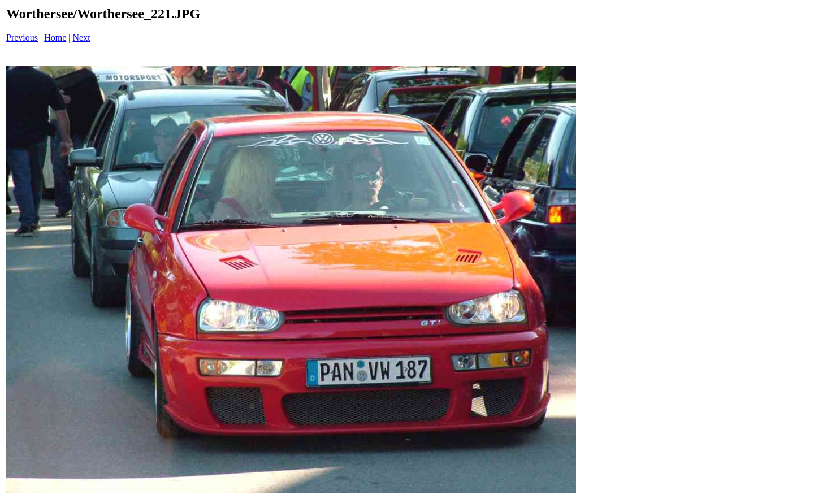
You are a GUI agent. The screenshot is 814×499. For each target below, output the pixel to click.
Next (81, 37)
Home (55, 37)
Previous (22, 37)
